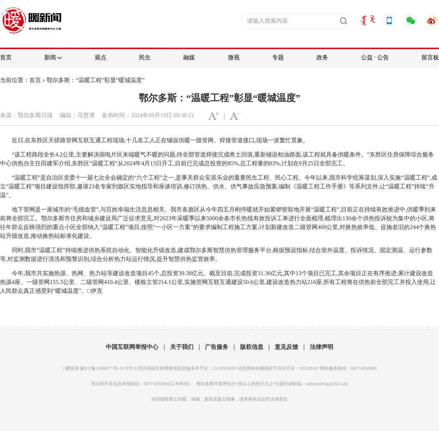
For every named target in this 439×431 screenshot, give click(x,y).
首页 (6, 57)
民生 (145, 57)
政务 (322, 57)
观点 (100, 57)
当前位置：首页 (20, 80)
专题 (278, 57)
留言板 (430, 57)
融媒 (189, 57)
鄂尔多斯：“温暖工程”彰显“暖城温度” (95, 80)
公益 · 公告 (375, 57)
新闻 (50, 57)
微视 (234, 57)
